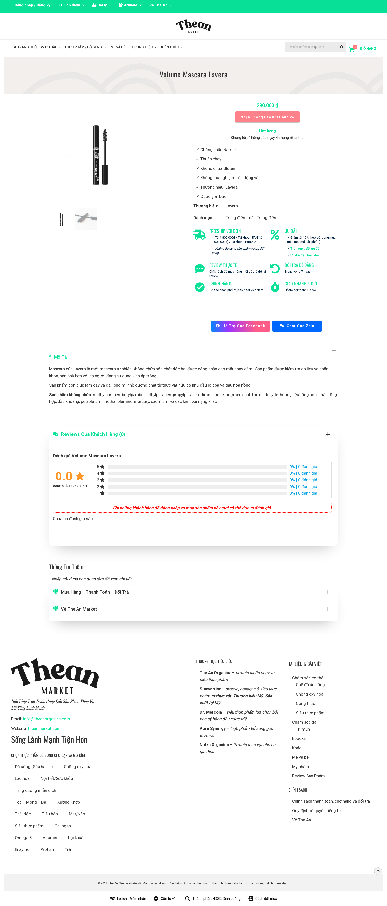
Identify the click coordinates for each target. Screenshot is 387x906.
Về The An (301, 819)
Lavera (232, 205)
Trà (68, 849)
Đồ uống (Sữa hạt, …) (34, 766)
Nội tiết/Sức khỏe (57, 778)
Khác (296, 747)
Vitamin (50, 837)
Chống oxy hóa (77, 766)
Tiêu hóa (50, 814)
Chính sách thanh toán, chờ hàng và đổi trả (331, 801)
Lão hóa (22, 778)
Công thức (305, 703)
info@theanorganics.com (46, 719)
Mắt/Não (77, 814)
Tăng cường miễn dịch (35, 790)
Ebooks (299, 738)
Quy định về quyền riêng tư (316, 810)
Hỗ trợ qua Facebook (240, 326)
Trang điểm (267, 217)
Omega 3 (23, 837)
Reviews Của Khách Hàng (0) (93, 434)
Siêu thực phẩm (29, 825)
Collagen (63, 825)
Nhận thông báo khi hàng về (267, 117)
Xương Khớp (68, 802)
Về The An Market (79, 609)
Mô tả (60, 356)
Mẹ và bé (300, 757)
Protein (47, 849)
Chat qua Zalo (297, 326)
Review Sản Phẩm (308, 776)
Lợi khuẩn (77, 837)
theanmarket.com (44, 728)
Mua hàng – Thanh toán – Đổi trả (95, 592)
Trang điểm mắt (240, 217)
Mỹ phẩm (300, 766)
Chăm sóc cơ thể (307, 677)
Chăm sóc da (304, 722)
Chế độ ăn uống (310, 684)
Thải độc (23, 814)
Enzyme (22, 849)
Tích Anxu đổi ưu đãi (305, 248)
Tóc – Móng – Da (30, 802)
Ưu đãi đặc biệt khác (305, 255)
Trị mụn (303, 729)
